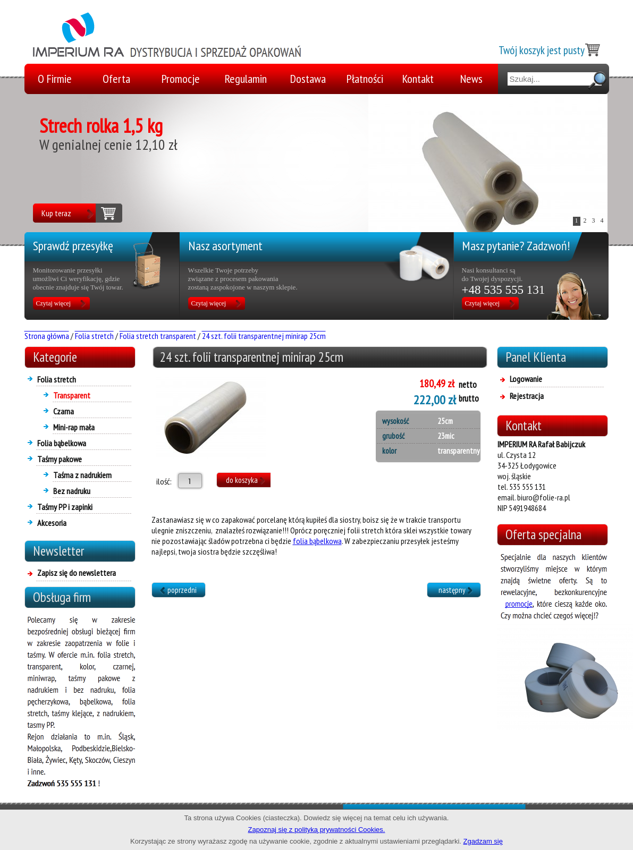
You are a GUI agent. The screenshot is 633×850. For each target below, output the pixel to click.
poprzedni (182, 590)
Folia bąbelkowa (61, 443)
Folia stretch (56, 379)
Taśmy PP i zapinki (64, 507)
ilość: (161, 481)
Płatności (365, 78)
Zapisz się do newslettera (76, 572)
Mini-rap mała (74, 427)
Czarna (63, 411)
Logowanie (526, 378)
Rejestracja (527, 395)
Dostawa (308, 78)
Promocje (181, 78)
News (471, 78)
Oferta (116, 78)
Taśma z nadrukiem (82, 475)
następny (452, 590)
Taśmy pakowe (59, 459)
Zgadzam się (483, 841)
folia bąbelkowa (317, 541)
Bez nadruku (71, 491)
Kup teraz (56, 213)
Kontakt (418, 78)
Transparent (71, 395)
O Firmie (55, 78)
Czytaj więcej (53, 303)
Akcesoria (51, 522)
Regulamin (246, 78)
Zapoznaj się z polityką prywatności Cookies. (316, 830)
